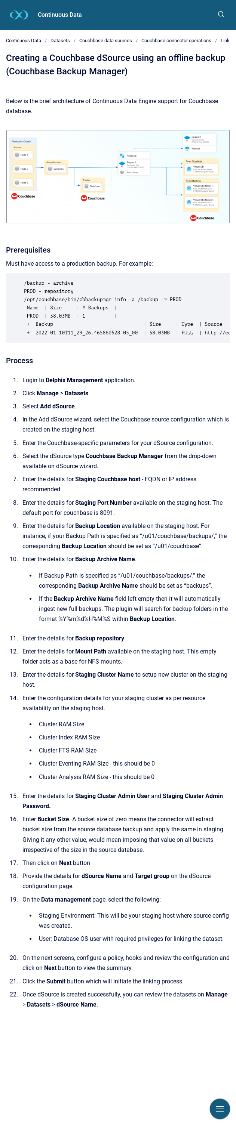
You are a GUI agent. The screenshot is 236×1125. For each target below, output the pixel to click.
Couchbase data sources (105, 40)
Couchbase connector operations (176, 40)
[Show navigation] (220, 1109)
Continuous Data (60, 14)
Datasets (60, 40)
